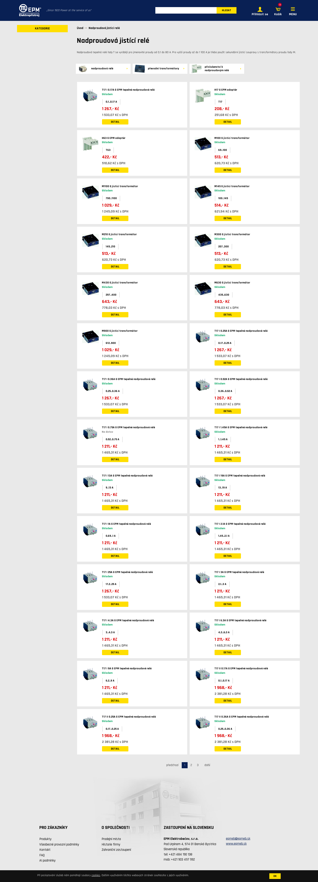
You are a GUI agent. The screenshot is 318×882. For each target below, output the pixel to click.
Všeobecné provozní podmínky (59, 844)
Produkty (45, 839)
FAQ (42, 855)
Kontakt (44, 850)
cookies (95, 875)
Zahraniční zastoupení (116, 850)
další (207, 765)
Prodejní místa (111, 839)
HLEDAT (226, 10)
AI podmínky (47, 860)
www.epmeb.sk (236, 844)
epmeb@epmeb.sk (238, 838)
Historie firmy (111, 844)
